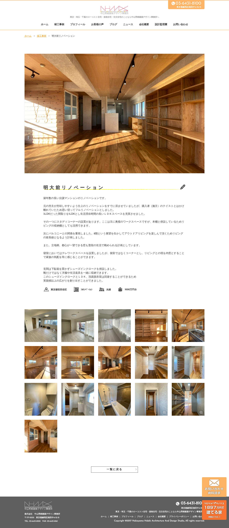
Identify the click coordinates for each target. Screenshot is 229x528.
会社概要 (144, 24)
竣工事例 (59, 24)
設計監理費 (161, 24)
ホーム (44, 24)
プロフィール (77, 24)
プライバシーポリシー (179, 517)
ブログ (113, 24)
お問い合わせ (180, 24)
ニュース (128, 24)
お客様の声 (97, 24)
